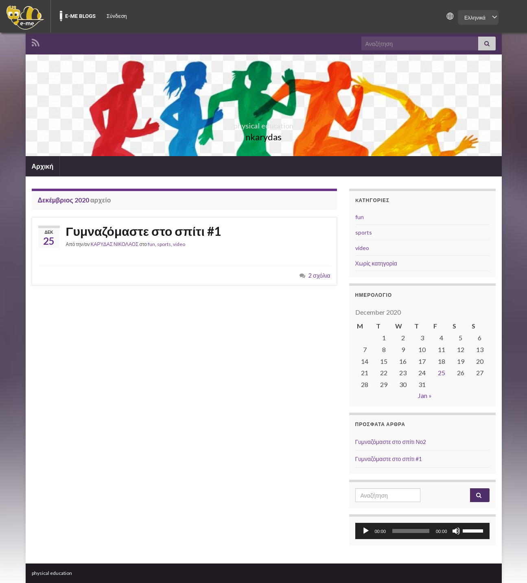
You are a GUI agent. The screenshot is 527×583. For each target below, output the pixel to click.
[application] (422, 531)
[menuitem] (25, 16)
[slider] (410, 531)
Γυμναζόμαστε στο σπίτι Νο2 (390, 441)
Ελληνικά (474, 17)
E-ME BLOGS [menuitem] (80, 16)
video (179, 244)
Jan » (425, 395)
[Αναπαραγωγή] (366, 531)
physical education (264, 123)
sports (164, 244)
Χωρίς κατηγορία (376, 263)
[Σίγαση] (456, 531)
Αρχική (43, 166)
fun (151, 244)
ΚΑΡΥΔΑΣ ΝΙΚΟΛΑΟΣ (115, 244)
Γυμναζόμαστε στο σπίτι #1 (143, 231)
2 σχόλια (319, 275)
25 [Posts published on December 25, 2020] (441, 372)
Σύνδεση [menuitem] (117, 16)
